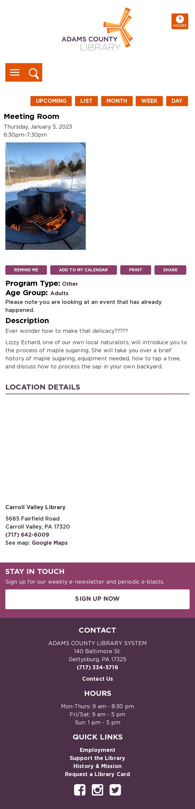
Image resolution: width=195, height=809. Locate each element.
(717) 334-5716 (97, 667)
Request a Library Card (97, 774)
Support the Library (97, 758)
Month (117, 101)
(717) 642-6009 (27, 535)
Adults (59, 293)
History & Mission (97, 766)
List (86, 101)
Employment (98, 750)
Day (177, 101)
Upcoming (51, 101)
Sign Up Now (97, 599)
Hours (180, 21)
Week (149, 101)
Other (70, 284)
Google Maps (50, 543)
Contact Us (97, 679)
